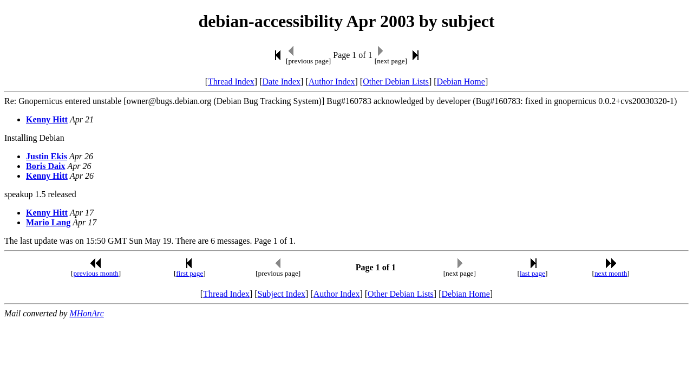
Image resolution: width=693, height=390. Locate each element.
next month (610, 273)
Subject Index (281, 293)
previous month (96, 273)
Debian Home (461, 81)
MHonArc (86, 313)
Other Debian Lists (396, 81)
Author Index (332, 81)
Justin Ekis (46, 156)
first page (189, 273)
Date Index (281, 81)
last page (532, 273)
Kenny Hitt (47, 119)
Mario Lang (48, 222)
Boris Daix (45, 166)
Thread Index (231, 81)
